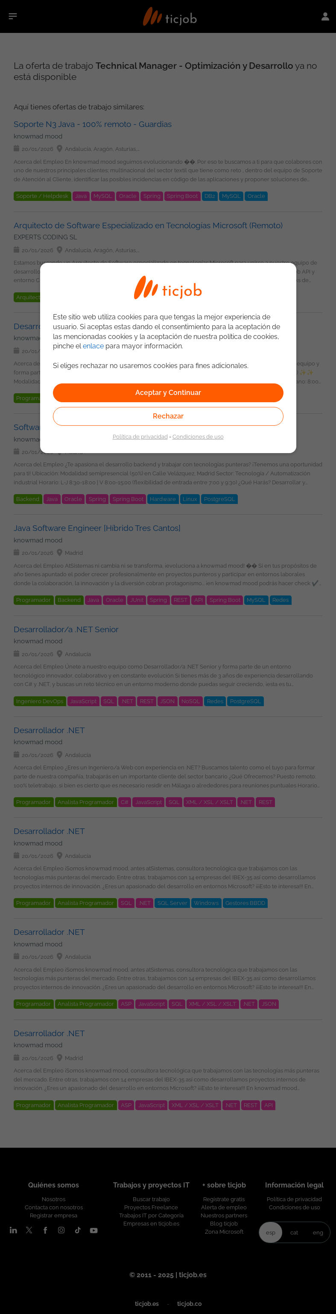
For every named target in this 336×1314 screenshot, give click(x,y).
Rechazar (168, 416)
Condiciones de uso (198, 436)
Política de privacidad (140, 436)
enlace (93, 346)
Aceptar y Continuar (168, 393)
